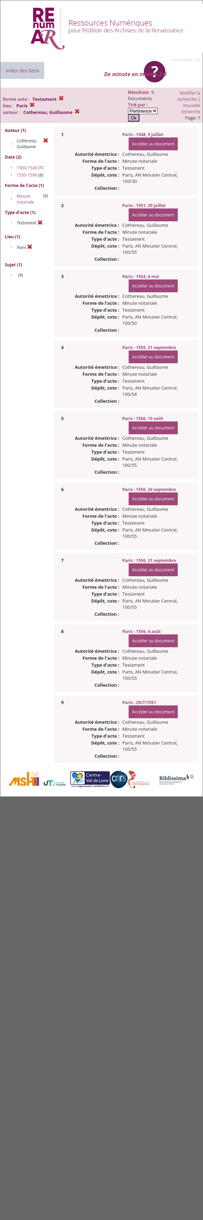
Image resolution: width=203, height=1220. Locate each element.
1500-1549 (27, 168)
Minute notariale (25, 199)
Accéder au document (153, 144)
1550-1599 (27, 175)
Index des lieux (22, 70)
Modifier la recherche (188, 96)
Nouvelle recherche (190, 109)
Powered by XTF (186, 59)
